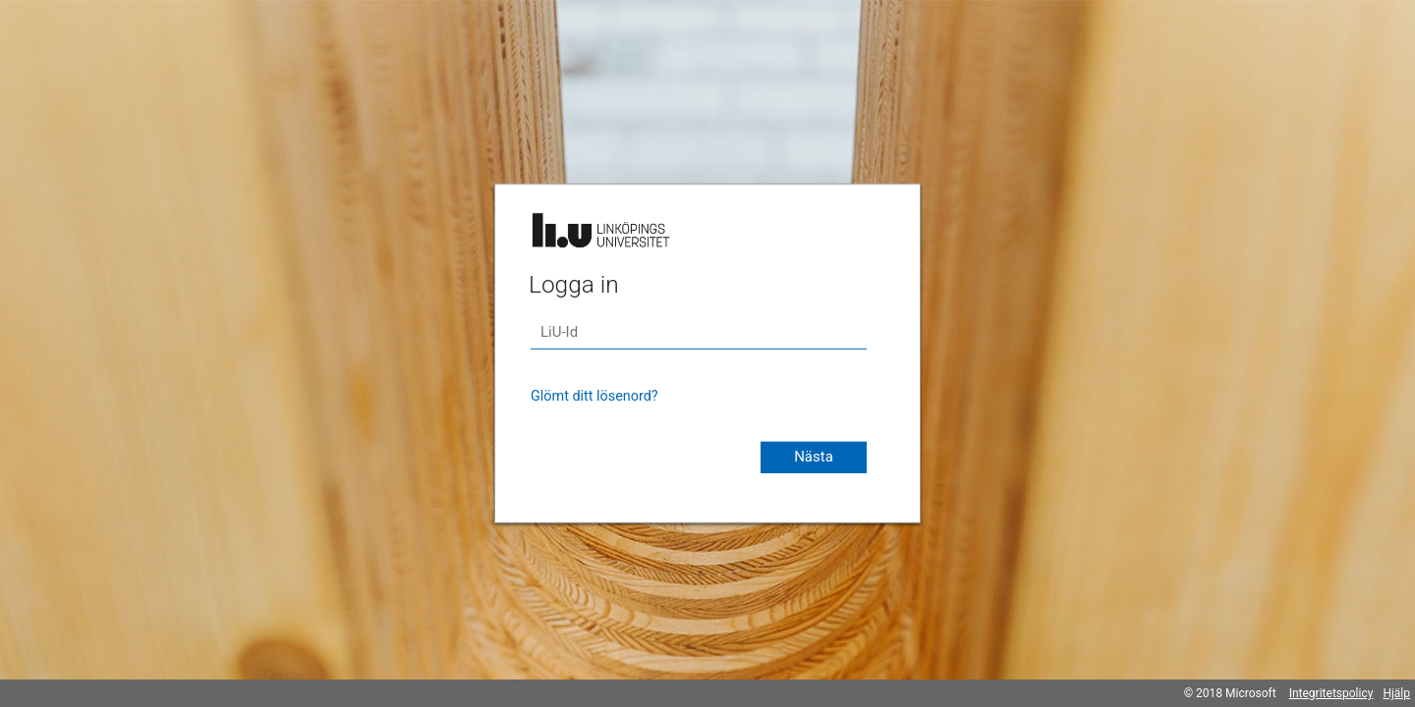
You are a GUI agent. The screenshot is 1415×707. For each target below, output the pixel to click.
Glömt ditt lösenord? (594, 396)
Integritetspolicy (1331, 693)
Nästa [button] (813, 456)
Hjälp (1396, 693)
